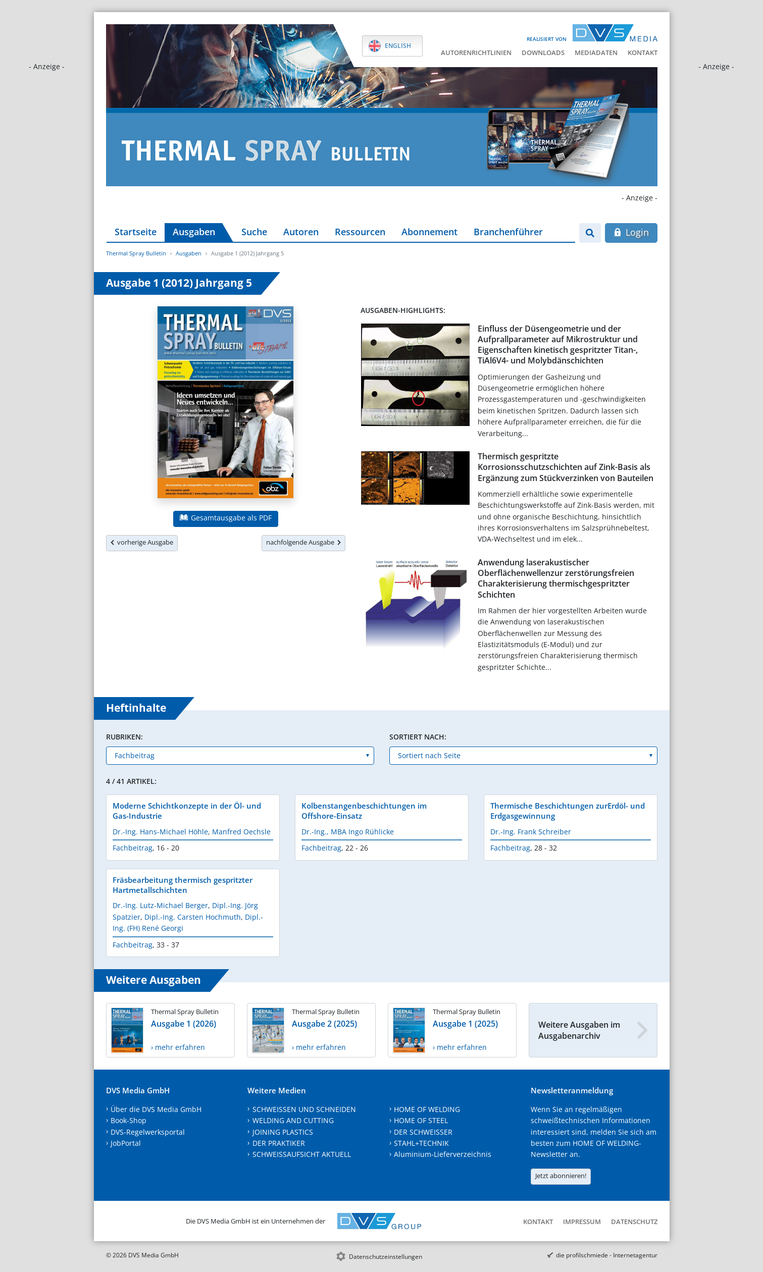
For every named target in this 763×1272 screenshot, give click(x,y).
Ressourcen (360, 232)
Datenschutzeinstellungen (385, 1256)
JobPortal (126, 1143)
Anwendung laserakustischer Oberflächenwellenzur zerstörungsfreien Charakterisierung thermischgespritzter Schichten (556, 578)
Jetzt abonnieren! (560, 1175)
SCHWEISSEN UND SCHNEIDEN (304, 1109)
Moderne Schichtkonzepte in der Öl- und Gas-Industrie (187, 811)
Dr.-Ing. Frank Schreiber (530, 831)
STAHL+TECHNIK (421, 1143)
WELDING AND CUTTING (293, 1120)
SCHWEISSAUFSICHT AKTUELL (301, 1154)
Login (631, 232)
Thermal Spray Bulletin (136, 253)
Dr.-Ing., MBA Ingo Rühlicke (347, 831)
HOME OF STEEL (421, 1120)
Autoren (301, 232)
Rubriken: (124, 736)
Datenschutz (634, 1221)
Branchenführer (508, 232)
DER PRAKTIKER (278, 1143)
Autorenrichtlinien (476, 52)
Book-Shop (128, 1120)
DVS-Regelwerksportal (148, 1132)
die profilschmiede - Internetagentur (606, 1255)
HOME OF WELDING (427, 1109)
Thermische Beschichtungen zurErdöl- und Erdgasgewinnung (567, 811)
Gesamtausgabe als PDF (226, 517)
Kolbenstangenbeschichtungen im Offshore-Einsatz (364, 811)
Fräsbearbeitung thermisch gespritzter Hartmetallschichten (182, 885)
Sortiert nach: (417, 736)
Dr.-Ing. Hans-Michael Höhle (160, 831)
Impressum (582, 1221)
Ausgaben (194, 232)
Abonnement (429, 232)
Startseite (136, 232)
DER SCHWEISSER (423, 1132)
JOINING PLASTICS (282, 1132)
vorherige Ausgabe (142, 542)
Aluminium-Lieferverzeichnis (442, 1154)
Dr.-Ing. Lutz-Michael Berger (160, 905)
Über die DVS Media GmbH (156, 1109)
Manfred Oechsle (241, 831)
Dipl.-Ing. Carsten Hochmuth (192, 917)
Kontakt (642, 52)
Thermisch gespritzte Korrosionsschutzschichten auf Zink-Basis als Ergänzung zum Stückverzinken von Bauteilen (565, 467)
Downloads (543, 52)
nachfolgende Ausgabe (303, 542)
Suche (254, 232)
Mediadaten (596, 52)
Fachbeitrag (132, 848)
